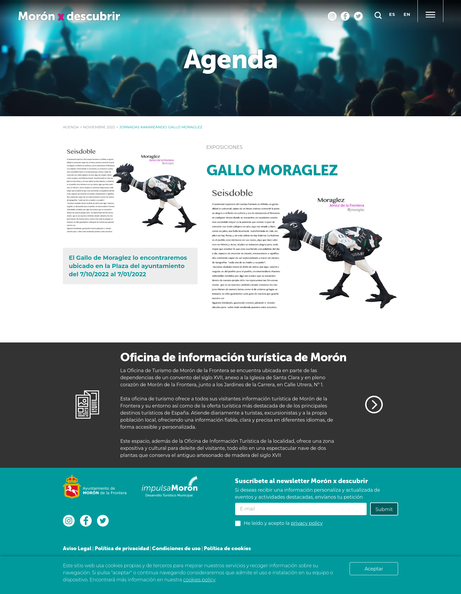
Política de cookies (227, 548)
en (407, 14)
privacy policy (307, 523)
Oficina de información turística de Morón (233, 357)
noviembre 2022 (99, 127)
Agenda (71, 127)
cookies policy (199, 580)
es (392, 14)
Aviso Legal (77, 548)
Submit (384, 509)
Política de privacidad (122, 548)
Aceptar (374, 569)
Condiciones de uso (176, 548)
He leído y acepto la (283, 523)
